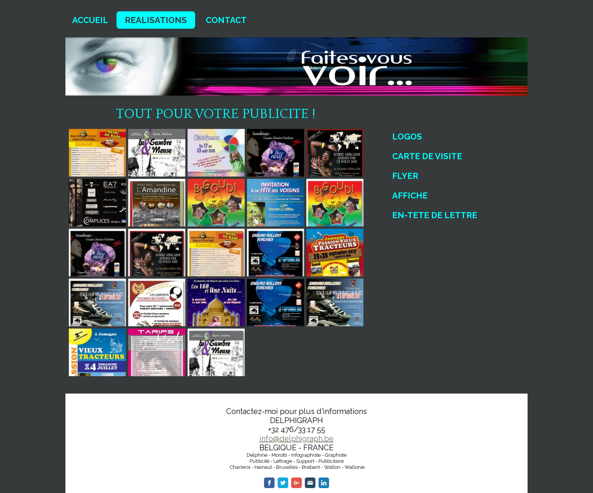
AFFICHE (410, 195)
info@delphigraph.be (296, 438)
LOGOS (407, 136)
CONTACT (226, 20)
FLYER (405, 176)
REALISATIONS (156, 20)
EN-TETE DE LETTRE (434, 215)
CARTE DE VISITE (427, 156)
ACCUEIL (90, 20)
